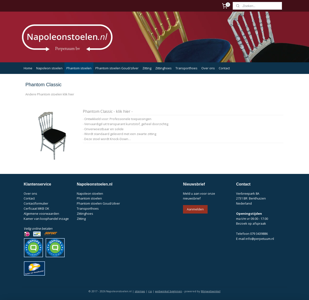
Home (28, 68)
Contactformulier (36, 203)
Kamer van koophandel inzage (46, 218)
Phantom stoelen (78, 68)
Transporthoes (186, 68)
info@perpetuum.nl (260, 238)
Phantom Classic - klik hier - (108, 111)
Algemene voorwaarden (41, 213)
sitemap (140, 291)
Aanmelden (195, 209)
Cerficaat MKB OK (36, 208)
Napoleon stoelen (49, 68)
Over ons (208, 68)
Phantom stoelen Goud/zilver (117, 68)
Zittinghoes (163, 68)
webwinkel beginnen (168, 291)
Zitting (146, 68)
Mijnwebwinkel (210, 291)
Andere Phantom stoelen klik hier (49, 94)
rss (150, 291)
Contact (224, 68)
